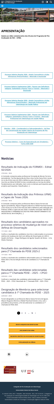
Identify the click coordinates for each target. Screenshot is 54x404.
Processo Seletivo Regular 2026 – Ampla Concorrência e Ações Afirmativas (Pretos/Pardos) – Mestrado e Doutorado (27, 75)
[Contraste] (47, 2)
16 (32, 313)
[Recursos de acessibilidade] (43, 2)
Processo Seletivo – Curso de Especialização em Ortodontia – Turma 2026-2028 (27, 143)
